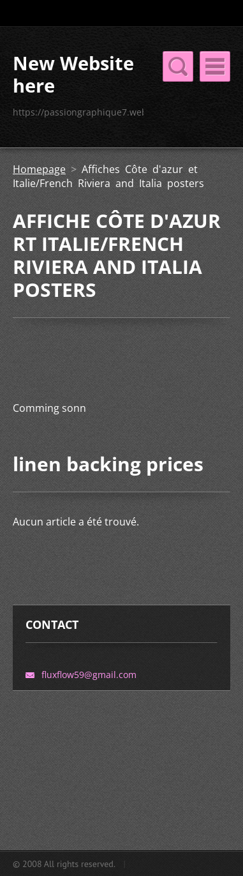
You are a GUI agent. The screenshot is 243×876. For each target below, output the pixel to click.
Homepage (39, 169)
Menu (215, 66)
